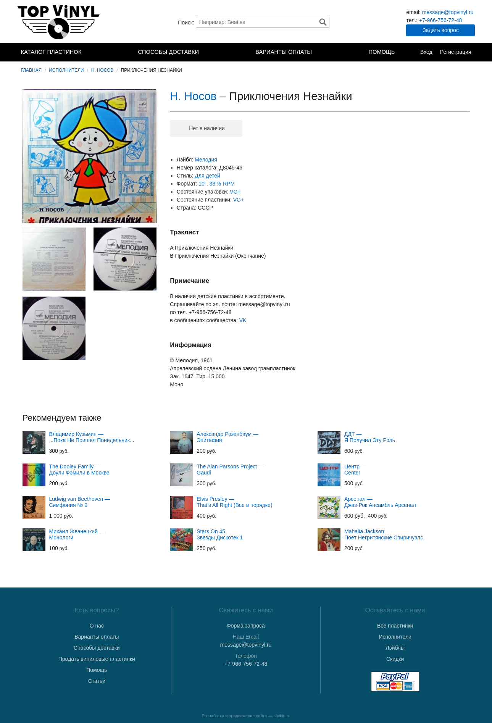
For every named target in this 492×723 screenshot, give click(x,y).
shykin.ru (282, 715)
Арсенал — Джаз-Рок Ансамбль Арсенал (380, 502)
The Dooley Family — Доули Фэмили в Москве (79, 469)
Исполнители (66, 70)
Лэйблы (395, 648)
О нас (97, 626)
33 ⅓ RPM (222, 184)
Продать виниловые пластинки (96, 659)
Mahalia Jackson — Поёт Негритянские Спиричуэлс (383, 534)
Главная (31, 70)
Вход (426, 52)
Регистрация (455, 52)
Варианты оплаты (283, 52)
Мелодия (206, 160)
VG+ (235, 192)
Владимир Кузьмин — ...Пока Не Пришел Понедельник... (91, 437)
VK (243, 320)
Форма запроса (246, 626)
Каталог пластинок (51, 52)
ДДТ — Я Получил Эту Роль (369, 437)
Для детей (207, 176)
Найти (322, 22)
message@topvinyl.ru (448, 12)
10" (202, 184)
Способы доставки (168, 52)
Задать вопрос (441, 30)
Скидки (395, 659)
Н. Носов (102, 70)
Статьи (96, 681)
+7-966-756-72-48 (440, 20)
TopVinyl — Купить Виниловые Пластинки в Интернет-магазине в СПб (59, 22)
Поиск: (186, 22)
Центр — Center (355, 469)
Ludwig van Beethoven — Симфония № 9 (79, 502)
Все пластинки (395, 626)
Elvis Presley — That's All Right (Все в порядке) (234, 502)
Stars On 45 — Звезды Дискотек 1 (220, 534)
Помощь (381, 52)
